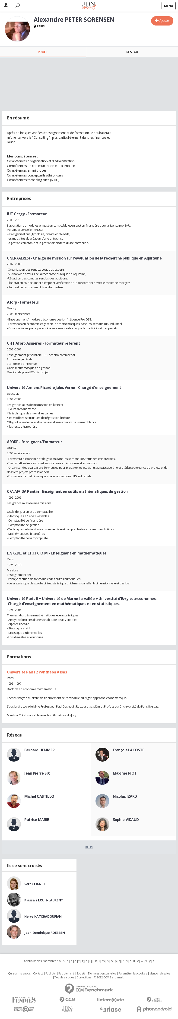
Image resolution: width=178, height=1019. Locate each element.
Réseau (132, 52)
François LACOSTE (128, 750)
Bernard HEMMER (39, 750)
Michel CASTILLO (39, 796)
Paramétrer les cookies (132, 973)
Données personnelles (102, 973)
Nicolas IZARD (125, 796)
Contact (38, 973)
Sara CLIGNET (34, 884)
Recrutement (66, 973)
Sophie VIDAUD (126, 819)
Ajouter (164, 20)
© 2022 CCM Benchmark (109, 977)
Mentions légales (159, 973)
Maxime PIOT (125, 773)
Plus (88, 847)
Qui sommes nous (19, 973)
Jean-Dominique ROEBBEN (44, 932)
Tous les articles (64, 977)
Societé (81, 973)
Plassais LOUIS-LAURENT (43, 900)
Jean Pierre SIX (37, 773)
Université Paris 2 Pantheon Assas (37, 672)
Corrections (84, 977)
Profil (43, 52)
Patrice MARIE (36, 819)
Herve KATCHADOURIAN (43, 916)
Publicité (50, 973)
